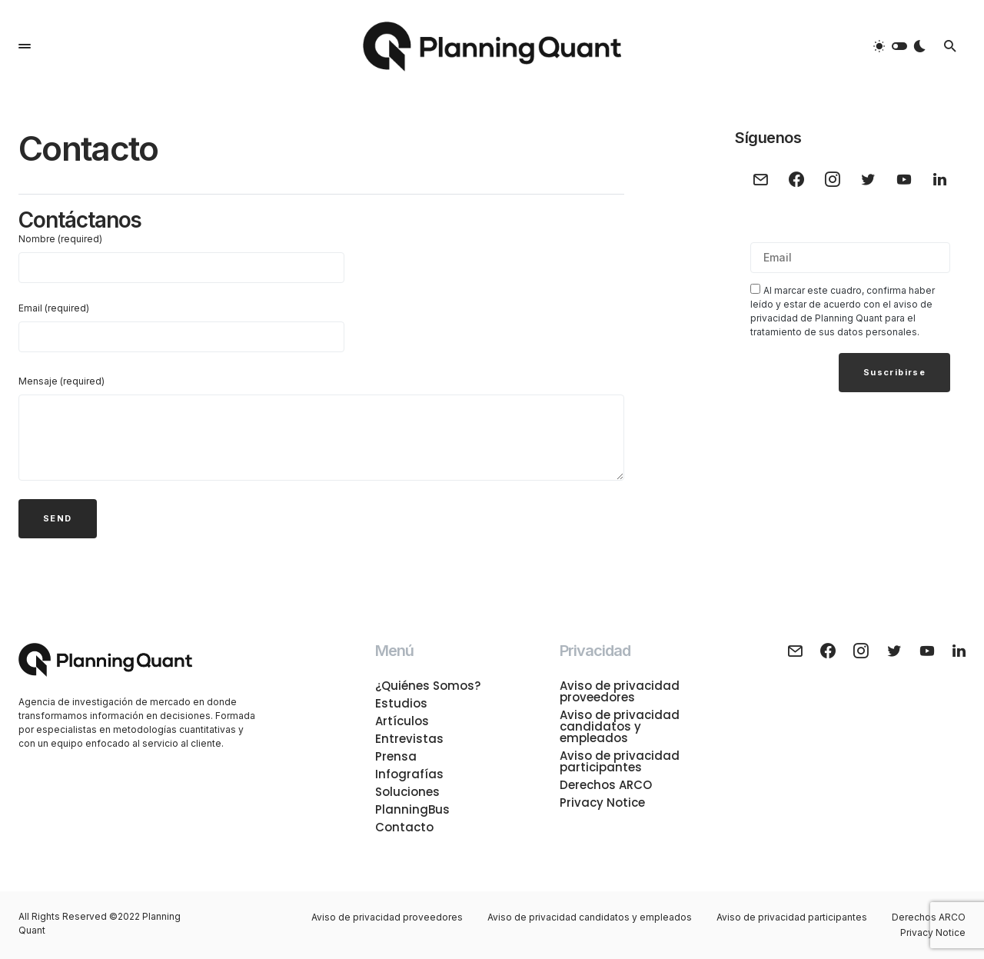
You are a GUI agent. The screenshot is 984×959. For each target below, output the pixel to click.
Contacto (404, 827)
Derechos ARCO (606, 785)
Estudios (401, 703)
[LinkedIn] (940, 179)
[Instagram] (832, 179)
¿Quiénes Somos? (427, 685)
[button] (24, 46)
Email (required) (181, 327)
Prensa (396, 756)
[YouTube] (904, 179)
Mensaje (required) (61, 381)
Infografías (409, 774)
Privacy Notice (602, 802)
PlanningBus (412, 809)
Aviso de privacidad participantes (620, 761)
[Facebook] (797, 179)
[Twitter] (868, 179)
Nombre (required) (181, 258)
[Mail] (761, 179)
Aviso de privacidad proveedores (620, 691)
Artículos (402, 721)
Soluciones (407, 792)
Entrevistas (409, 738)
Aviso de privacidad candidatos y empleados (620, 726)
